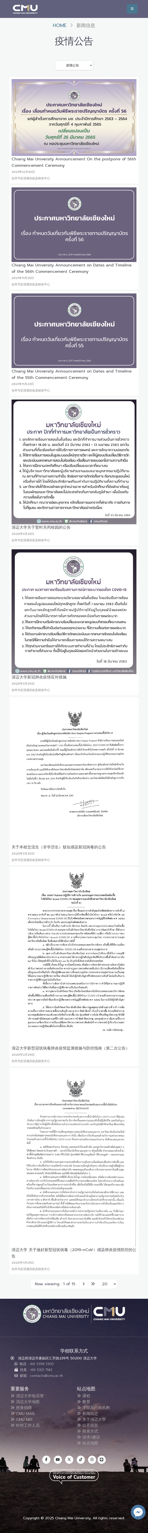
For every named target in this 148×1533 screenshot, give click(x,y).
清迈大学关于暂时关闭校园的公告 (41, 527)
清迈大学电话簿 (27, 1396)
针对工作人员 (25, 1425)
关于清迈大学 (91, 1420)
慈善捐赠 (21, 1408)
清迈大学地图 (25, 1402)
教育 (83, 1402)
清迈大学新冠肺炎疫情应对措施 (39, 677)
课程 (83, 1396)
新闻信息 (85, 25)
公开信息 (87, 1425)
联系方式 (87, 1431)
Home (60, 25)
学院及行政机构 (93, 1408)
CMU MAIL (23, 1414)
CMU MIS (21, 1420)
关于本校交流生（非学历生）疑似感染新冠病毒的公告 (59, 847)
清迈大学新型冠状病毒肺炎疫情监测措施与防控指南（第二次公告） (71, 1048)
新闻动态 (87, 1414)
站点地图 (87, 1443)
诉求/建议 (88, 1437)
